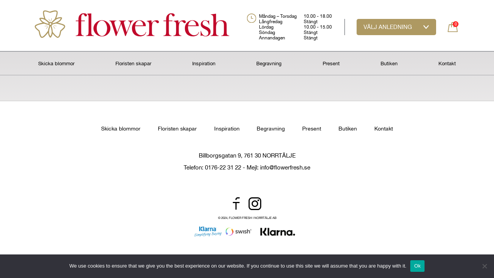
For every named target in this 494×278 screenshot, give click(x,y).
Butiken (389, 63)
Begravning (268, 63)
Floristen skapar (133, 63)
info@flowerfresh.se (285, 167)
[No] (484, 266)
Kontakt (447, 63)
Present (331, 63)
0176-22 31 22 (223, 167)
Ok (417, 266)
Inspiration (203, 63)
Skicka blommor (56, 63)
